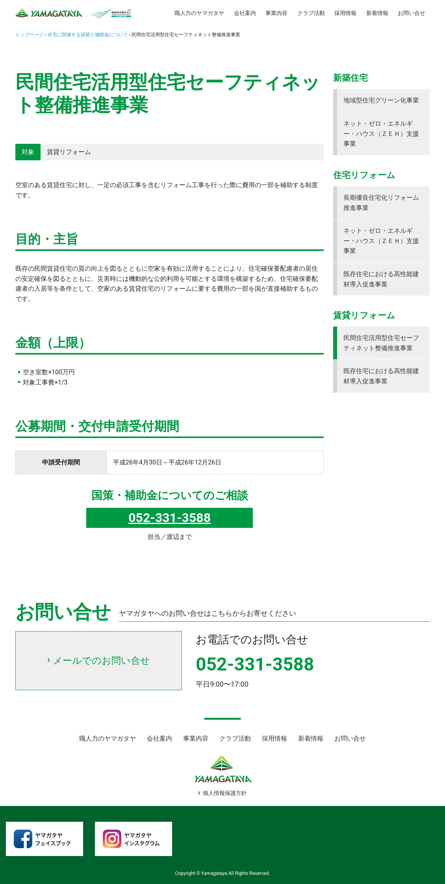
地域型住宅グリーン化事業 (381, 100)
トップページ (29, 34)
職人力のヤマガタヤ (199, 13)
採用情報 (345, 13)
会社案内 (245, 13)
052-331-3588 (169, 517)
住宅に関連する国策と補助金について (88, 34)
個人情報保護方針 (225, 793)
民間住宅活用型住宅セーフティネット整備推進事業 (381, 343)
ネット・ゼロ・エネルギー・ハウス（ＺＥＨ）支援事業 (381, 133)
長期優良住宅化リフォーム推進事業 (381, 203)
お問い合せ (411, 13)
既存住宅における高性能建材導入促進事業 (381, 279)
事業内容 (276, 13)
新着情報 (377, 13)
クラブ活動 (311, 13)
